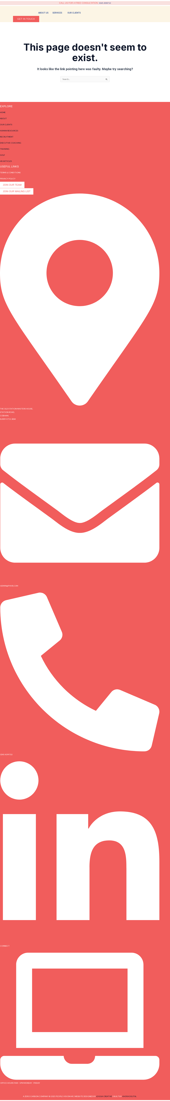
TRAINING (4, 149)
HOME (3, 113)
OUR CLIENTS (6, 125)
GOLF (2, 155)
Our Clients (74, 13)
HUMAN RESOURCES (9, 131)
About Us (43, 13)
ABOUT (3, 119)
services (57, 13)
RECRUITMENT (6, 137)
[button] (57, 13)
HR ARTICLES (6, 161)
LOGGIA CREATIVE (103, 1097)
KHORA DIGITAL (130, 1097)
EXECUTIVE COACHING (10, 143)
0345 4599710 (105, 3)
